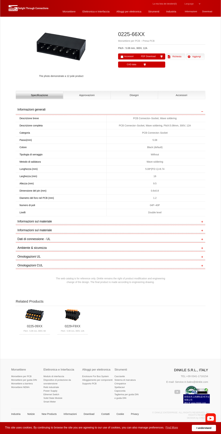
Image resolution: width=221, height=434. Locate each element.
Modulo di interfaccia (54, 376)
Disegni (134, 95)
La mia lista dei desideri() (165, 4)
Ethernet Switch (51, 394)
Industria (16, 414)
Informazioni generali (31, 109)
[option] (61, 51)
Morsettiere (18, 369)
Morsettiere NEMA (20, 387)
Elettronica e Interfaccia (59, 369)
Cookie (120, 414)
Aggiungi (196, 56)
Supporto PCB (89, 383)
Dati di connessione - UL (33, 239)
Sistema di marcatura (125, 380)
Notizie (31, 414)
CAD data (131, 64)
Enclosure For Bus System (95, 376)
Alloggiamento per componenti (97, 380)
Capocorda (120, 391)
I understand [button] (203, 428)
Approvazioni (87, 95)
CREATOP (204, 418)
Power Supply (50, 391)
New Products (49, 414)
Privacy (135, 414)
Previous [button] (17, 51)
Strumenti (120, 369)
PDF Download (148, 56)
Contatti (105, 414)
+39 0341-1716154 (197, 376)
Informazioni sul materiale (34, 221)
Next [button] (106, 51)
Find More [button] (172, 427)
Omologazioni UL (29, 256)
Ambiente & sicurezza (32, 248)
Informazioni (70, 414)
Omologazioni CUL (30, 265)
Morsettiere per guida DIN (24, 380)
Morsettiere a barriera (22, 383)
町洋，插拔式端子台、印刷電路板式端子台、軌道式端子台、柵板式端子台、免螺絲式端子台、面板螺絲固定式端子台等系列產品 (28, 9)
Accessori (181, 95)
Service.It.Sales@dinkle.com (191, 381)
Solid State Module (53, 398)
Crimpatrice (120, 383)
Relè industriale (51, 387)
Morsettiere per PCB (21, 376)
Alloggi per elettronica (96, 369)
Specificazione (39, 95)
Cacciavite (119, 376)
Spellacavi (119, 387)
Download (89, 414)
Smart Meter (50, 401)
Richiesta (176, 56)
